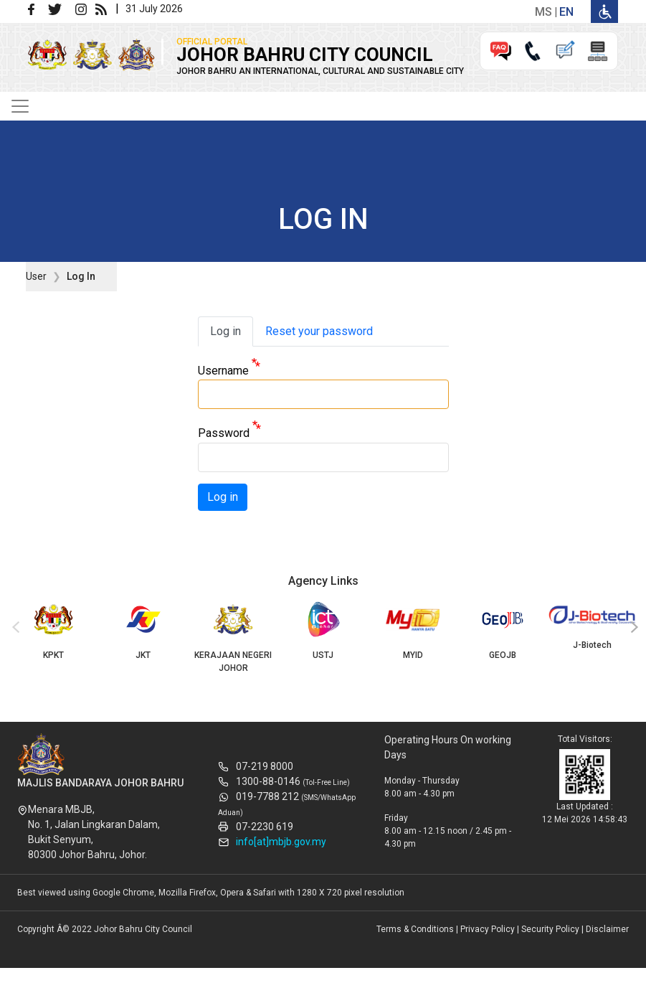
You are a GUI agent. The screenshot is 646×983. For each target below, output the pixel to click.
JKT (143, 630)
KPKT (53, 630)
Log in (225, 331)
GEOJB (502, 630)
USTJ (323, 630)
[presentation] (13, 627)
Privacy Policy (487, 929)
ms (543, 12)
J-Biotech (592, 625)
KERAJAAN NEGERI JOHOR (233, 637)
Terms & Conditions (415, 929)
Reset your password (319, 331)
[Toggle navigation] (20, 106)
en (566, 12)
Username (223, 370)
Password (224, 434)
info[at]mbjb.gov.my (281, 841)
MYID (412, 630)
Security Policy (550, 929)
